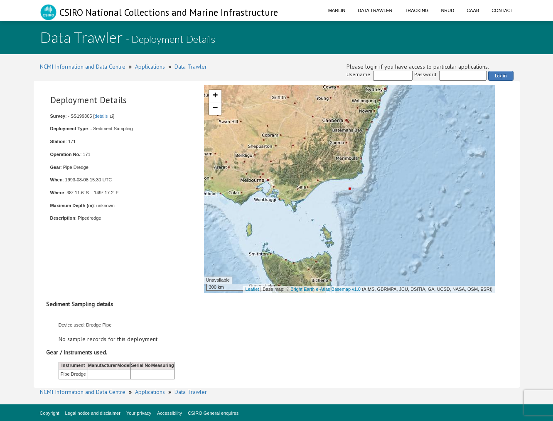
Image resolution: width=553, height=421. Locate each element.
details (101, 116)
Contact (502, 10)
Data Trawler (375, 10)
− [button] (215, 108)
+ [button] (215, 96)
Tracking (417, 10)
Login (501, 75)
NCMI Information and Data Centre (82, 66)
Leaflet (252, 289)
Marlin (337, 10)
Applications (150, 66)
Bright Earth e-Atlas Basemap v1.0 (325, 289)
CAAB (473, 10)
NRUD (447, 10)
